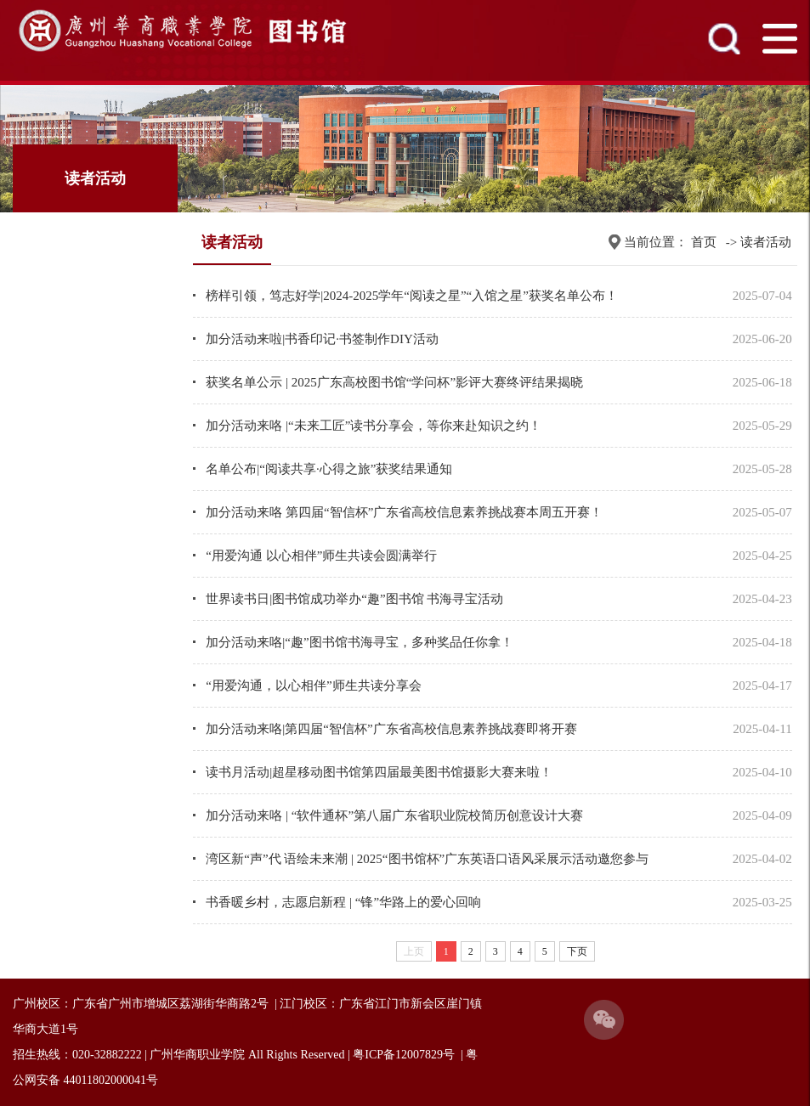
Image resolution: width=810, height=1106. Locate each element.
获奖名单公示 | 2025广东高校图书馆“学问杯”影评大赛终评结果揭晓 (394, 382)
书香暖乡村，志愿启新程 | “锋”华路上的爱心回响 (343, 902)
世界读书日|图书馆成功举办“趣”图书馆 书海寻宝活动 (354, 599)
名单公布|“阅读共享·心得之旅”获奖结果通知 (329, 469)
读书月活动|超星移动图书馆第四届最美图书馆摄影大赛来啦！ (379, 772)
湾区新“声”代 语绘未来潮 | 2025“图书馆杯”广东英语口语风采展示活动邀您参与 (427, 859)
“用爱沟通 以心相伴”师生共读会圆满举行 (321, 555)
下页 (577, 951)
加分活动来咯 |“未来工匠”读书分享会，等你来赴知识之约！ (373, 425)
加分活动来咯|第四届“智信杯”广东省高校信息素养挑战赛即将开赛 (391, 729)
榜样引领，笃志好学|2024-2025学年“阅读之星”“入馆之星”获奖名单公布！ (412, 295)
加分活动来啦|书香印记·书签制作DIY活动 (322, 339)
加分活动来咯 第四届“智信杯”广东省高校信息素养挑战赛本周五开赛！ (404, 512)
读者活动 (765, 242)
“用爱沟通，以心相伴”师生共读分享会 (313, 685)
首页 (704, 242)
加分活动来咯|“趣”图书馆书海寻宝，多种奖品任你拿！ (359, 642)
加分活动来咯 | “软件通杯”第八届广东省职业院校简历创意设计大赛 (394, 815)
